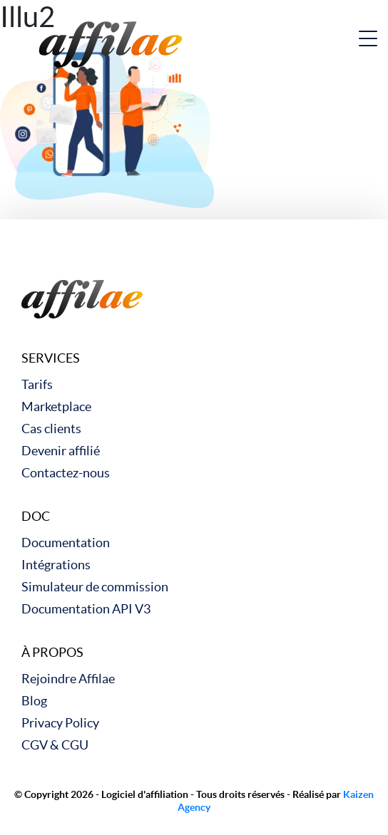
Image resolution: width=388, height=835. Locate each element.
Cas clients (51, 428)
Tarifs (37, 384)
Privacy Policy (60, 722)
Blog (34, 700)
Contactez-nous (65, 472)
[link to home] (111, 42)
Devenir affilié (60, 450)
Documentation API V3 (85, 608)
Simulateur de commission (94, 586)
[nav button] (368, 38)
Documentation (65, 542)
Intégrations (56, 564)
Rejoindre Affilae (68, 678)
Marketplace (56, 406)
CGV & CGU (54, 744)
